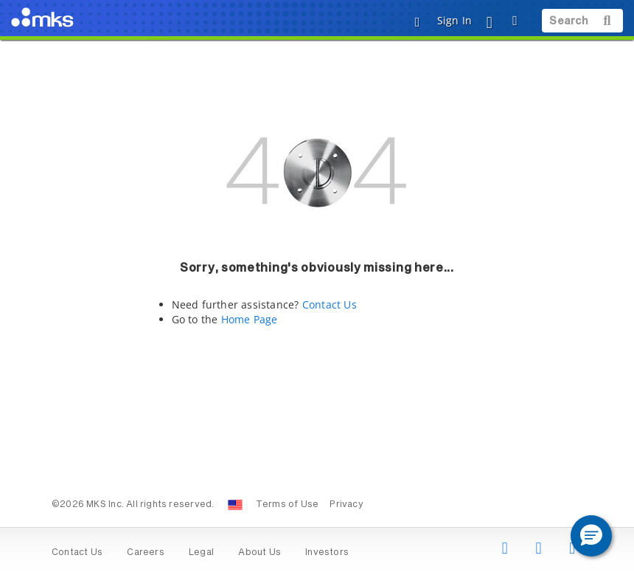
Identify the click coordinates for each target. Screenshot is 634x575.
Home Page (249, 319)
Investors (327, 552)
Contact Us (329, 304)
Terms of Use (287, 504)
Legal (201, 552)
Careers (145, 552)
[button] (591, 536)
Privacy (346, 504)
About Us (259, 552)
